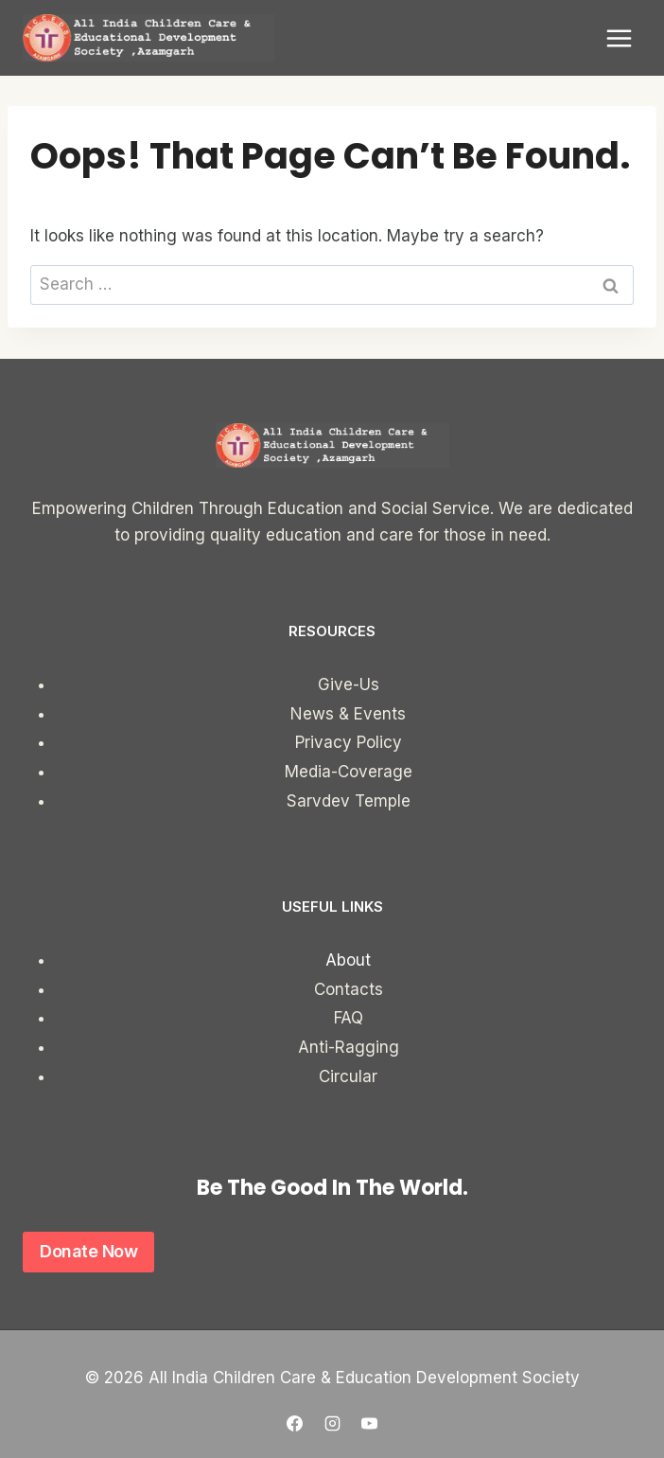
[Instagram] (332, 1423)
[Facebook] (295, 1423)
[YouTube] (369, 1423)
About (348, 960)
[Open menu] (618, 38)
